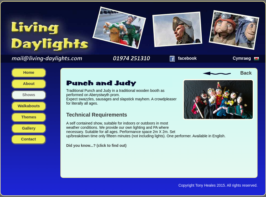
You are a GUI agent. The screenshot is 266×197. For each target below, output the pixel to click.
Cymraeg (242, 58)
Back (246, 73)
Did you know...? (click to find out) (96, 145)
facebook (187, 58)
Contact (28, 139)
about (28, 83)
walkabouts (29, 106)
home (28, 72)
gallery (29, 128)
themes (28, 117)
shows (28, 94)
